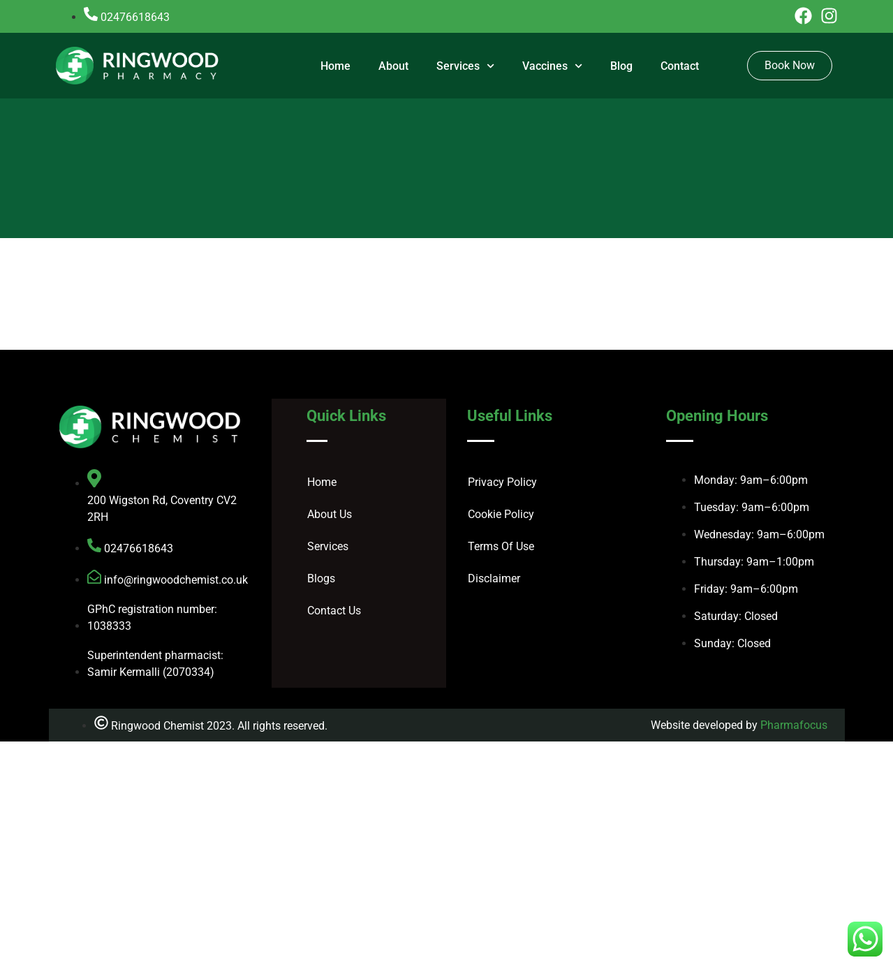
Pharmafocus (793, 725)
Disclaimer (494, 578)
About (393, 66)
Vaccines (552, 66)
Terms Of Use (501, 546)
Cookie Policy (501, 514)
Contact (679, 66)
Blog (621, 66)
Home (335, 66)
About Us (329, 514)
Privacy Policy (502, 482)
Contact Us (334, 610)
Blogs (321, 578)
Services (465, 66)
